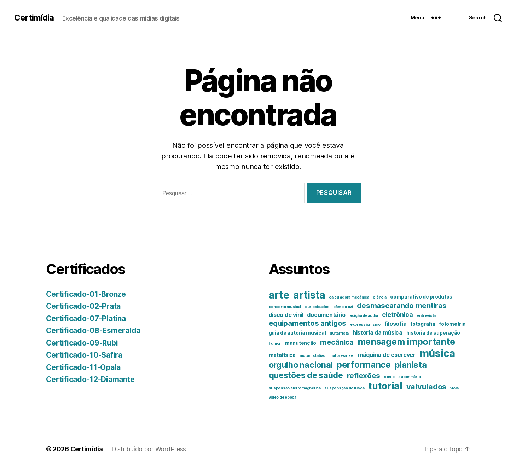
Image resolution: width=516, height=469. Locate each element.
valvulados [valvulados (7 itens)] (426, 386)
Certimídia (34, 17)
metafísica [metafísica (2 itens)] (282, 355)
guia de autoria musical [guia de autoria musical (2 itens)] (297, 333)
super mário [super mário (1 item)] (409, 377)
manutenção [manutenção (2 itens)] (300, 343)
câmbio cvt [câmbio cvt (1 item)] (343, 307)
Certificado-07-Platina (86, 318)
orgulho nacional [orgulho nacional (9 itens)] (301, 365)
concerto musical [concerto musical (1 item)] (285, 307)
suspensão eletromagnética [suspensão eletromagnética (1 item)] (295, 388)
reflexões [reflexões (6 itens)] (364, 375)
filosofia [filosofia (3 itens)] (395, 323)
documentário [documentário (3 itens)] (326, 314)
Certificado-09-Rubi (82, 342)
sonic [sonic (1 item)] (389, 377)
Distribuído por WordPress (148, 449)
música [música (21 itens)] (437, 353)
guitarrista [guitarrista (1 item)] (339, 333)
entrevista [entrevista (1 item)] (426, 315)
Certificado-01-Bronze (86, 294)
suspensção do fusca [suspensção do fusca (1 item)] (344, 388)
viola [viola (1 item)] (454, 388)
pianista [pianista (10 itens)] (411, 365)
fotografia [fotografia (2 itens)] (422, 324)
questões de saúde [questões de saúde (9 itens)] (306, 375)
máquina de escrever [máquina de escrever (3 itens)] (387, 354)
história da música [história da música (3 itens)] (377, 332)
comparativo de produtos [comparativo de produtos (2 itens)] (421, 297)
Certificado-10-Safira (84, 355)
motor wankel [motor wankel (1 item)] (341, 355)
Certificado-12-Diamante (90, 379)
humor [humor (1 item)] (275, 343)
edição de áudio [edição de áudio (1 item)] (363, 315)
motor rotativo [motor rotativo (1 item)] (312, 355)
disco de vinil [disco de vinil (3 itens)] (286, 314)
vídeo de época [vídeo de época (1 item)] (282, 397)
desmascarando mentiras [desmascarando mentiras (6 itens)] (401, 305)
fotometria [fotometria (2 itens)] (452, 324)
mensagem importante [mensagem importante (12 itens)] (406, 341)
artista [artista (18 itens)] (309, 295)
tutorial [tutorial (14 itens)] (385, 386)
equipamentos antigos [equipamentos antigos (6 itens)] (308, 323)
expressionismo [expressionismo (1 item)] (365, 324)
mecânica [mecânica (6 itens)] (337, 342)
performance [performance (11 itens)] (364, 364)
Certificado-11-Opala (83, 367)
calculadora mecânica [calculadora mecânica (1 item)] (349, 297)
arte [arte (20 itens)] (279, 295)
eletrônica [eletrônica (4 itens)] (397, 314)
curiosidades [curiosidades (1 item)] (317, 307)
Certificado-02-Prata (83, 306)
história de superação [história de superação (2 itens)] (433, 333)
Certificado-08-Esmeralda (93, 330)
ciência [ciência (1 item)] (379, 297)
